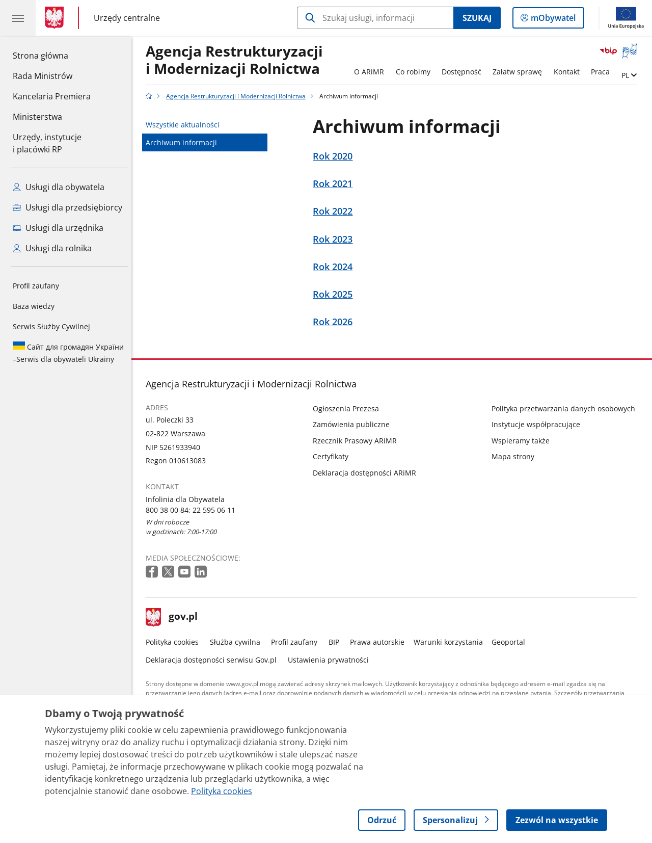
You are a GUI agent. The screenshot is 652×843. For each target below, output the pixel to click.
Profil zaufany (36, 286)
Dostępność (464, 71)
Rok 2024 (336, 267)
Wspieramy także (523, 440)
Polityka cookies (175, 642)
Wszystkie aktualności (186, 124)
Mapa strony (515, 456)
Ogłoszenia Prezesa (349, 408)
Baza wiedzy (34, 306)
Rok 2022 (336, 211)
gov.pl (175, 617)
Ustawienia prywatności (330, 660)
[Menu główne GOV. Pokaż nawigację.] (18, 18)
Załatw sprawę (520, 71)
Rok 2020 (336, 156)
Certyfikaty (333, 456)
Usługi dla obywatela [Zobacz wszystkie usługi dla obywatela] (58, 187)
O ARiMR (372, 71)
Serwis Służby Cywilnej (51, 326)
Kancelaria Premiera (52, 96)
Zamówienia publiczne (354, 424)
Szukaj (477, 17)
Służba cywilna (237, 642)
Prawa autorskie (380, 642)
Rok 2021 (336, 184)
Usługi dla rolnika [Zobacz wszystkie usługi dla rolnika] (52, 248)
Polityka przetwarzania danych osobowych (566, 408)
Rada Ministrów (42, 76)
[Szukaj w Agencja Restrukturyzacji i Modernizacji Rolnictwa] (375, 18)
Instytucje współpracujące (538, 424)
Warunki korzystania (450, 642)
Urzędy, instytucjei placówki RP (47, 143)
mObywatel (552, 20)
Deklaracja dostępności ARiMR (367, 473)
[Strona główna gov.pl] (56, 18)
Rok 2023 (336, 239)
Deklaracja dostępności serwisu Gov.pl (214, 660)
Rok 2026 (336, 322)
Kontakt (569, 71)
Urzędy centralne (127, 17)
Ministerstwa (37, 116)
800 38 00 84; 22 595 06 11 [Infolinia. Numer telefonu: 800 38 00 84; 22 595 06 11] (193, 510)
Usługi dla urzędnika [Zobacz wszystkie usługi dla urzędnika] (58, 227)
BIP (336, 642)
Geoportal (511, 642)
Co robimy (415, 71)
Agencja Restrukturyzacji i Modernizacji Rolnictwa (237, 60)
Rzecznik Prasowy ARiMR (358, 440)
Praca (602, 71)
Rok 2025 (336, 294)
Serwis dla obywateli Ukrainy (68, 352)
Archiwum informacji (184, 142)
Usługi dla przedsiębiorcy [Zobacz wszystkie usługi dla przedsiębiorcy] (67, 207)
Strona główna (52, 55)
